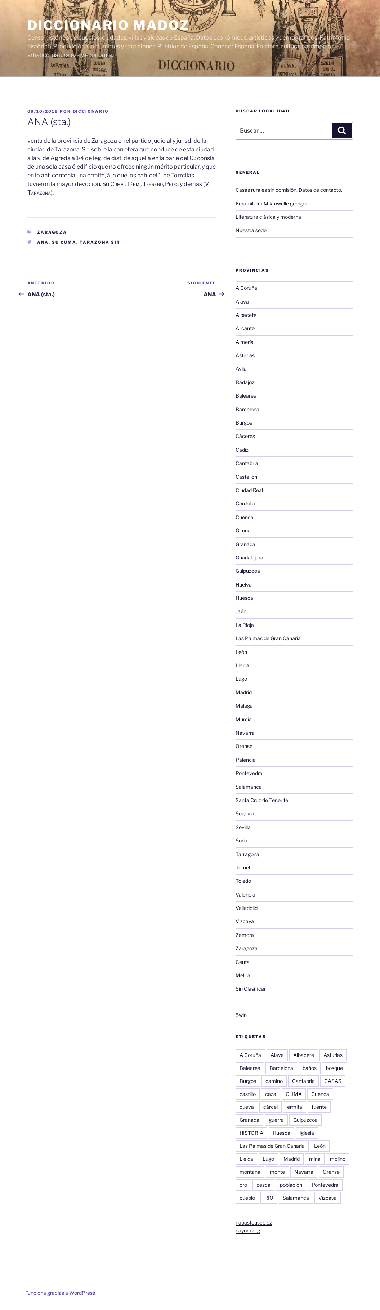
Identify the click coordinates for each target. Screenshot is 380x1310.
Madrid (244, 692)
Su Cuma (64, 242)
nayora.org (248, 1230)
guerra (276, 1120)
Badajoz (245, 382)
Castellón (246, 477)
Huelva (244, 584)
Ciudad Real (249, 490)
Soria (241, 840)
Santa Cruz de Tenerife (262, 800)
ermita (294, 1107)
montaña (250, 1172)
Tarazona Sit (100, 242)
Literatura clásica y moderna (268, 217)
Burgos (244, 423)
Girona (243, 530)
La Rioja (245, 625)
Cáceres (245, 436)
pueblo (247, 1198)
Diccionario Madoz (108, 25)
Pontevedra (249, 773)
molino (337, 1159)
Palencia (246, 760)
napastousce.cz (254, 1223)
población (291, 1185)
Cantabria (247, 463)
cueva (247, 1107)
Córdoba (245, 503)
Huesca (244, 598)
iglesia (307, 1133)
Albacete (246, 315)
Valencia (245, 894)
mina (315, 1159)
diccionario (91, 111)
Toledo (243, 881)
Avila (241, 369)
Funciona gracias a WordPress (60, 1293)
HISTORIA (251, 1133)
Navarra (245, 733)
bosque (334, 1068)
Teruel (243, 867)
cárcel (270, 1107)
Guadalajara (249, 557)
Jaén (241, 611)
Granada (245, 544)
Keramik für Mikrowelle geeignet (273, 203)
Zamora (245, 935)
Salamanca (249, 787)
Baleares (246, 396)
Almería (245, 342)
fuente (319, 1107)
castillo (248, 1094)
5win (241, 1015)
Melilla (243, 975)
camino (274, 1081)
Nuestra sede (251, 230)
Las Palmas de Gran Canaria (268, 638)
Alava (242, 301)
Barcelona (247, 409)
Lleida (242, 665)
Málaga (244, 706)
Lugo (241, 679)
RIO (268, 1198)
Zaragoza (52, 232)
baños (310, 1068)
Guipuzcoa (248, 571)
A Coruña (246, 288)
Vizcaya (245, 921)
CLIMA (294, 1094)
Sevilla (243, 827)
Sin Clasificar (251, 989)
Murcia (244, 719)
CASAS (332, 1081)
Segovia (245, 813)
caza (270, 1094)
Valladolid (247, 908)
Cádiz (242, 450)
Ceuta (243, 962)
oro (243, 1185)
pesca (263, 1185)
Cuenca (245, 517)
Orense (244, 746)
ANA (43, 242)
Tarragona (247, 854)
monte (277, 1172)
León (241, 652)
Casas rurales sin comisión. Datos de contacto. (289, 190)
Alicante (245, 328)
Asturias (245, 355)
